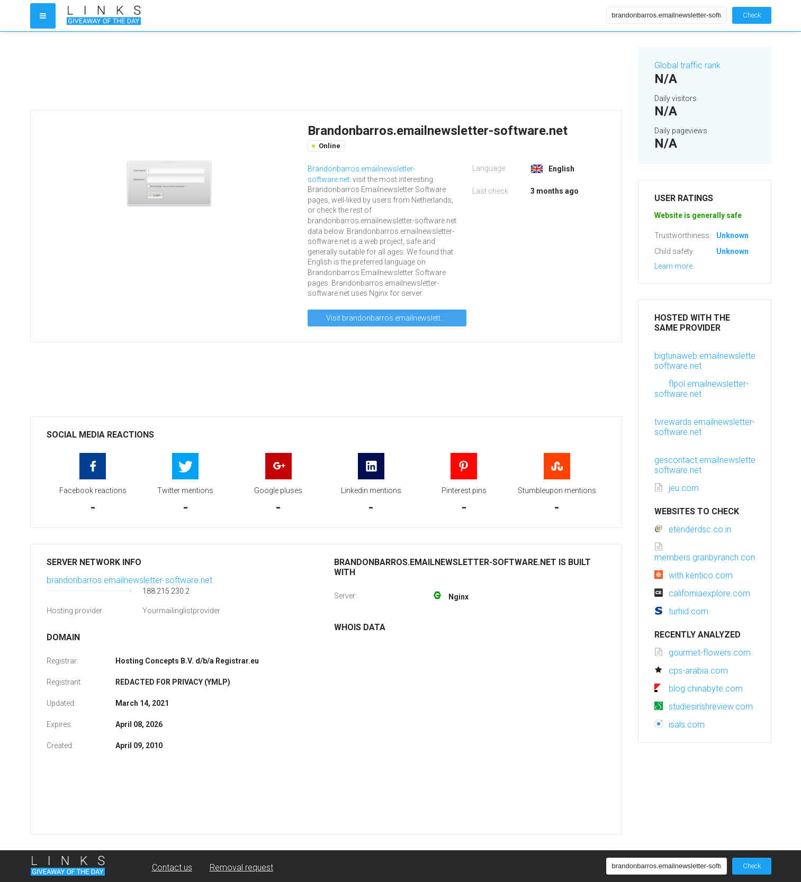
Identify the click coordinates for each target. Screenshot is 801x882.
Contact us (172, 867)
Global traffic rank (687, 65)
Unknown (732, 235)
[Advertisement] (326, 71)
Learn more (673, 266)
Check (752, 15)
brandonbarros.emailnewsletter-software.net (129, 580)
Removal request (241, 867)
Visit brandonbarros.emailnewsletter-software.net (396, 318)
